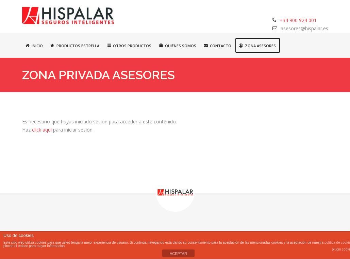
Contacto (217, 45)
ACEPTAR (178, 254)
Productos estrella (74, 45)
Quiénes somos (177, 45)
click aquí (42, 129)
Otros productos (129, 45)
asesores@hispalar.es (304, 28)
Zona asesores (257, 45)
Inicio (34, 45)
